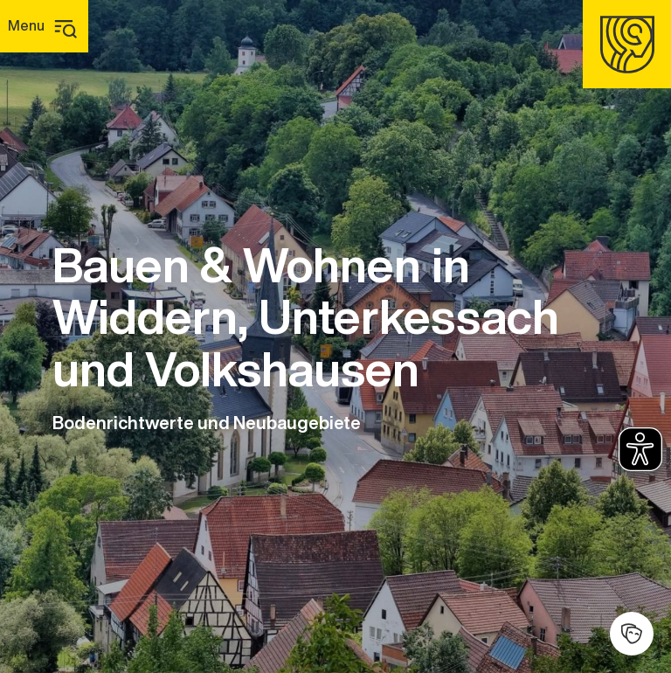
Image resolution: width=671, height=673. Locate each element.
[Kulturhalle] (632, 634)
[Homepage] (627, 44)
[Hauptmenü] (44, 26)
